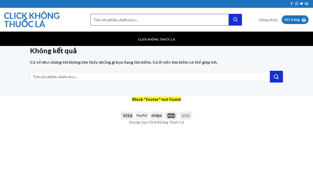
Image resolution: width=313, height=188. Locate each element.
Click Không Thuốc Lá (32, 19)
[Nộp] (235, 20)
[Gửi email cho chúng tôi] (306, 4)
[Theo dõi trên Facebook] (291, 4)
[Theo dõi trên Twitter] (301, 4)
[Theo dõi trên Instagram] (296, 4)
